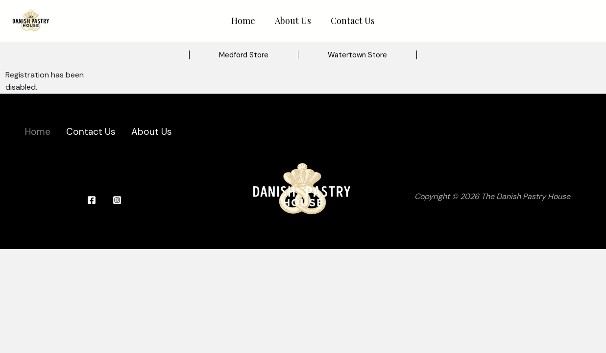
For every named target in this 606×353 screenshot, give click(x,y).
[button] (243, 55)
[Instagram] (117, 200)
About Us (293, 20)
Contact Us (353, 20)
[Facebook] (91, 200)
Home (243, 20)
